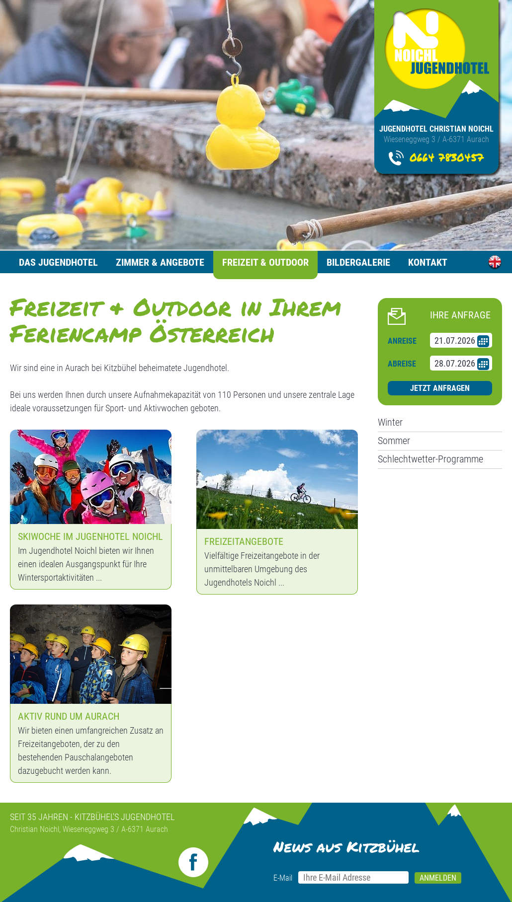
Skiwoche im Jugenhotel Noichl (90, 536)
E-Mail (282, 878)
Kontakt (427, 262)
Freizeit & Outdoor (265, 262)
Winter (390, 422)
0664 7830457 (447, 157)
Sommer (394, 441)
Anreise (402, 341)
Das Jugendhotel (58, 262)
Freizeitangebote (243, 541)
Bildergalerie (358, 262)
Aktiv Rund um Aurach (68, 716)
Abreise (402, 364)
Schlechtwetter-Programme (430, 459)
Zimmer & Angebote (160, 262)
